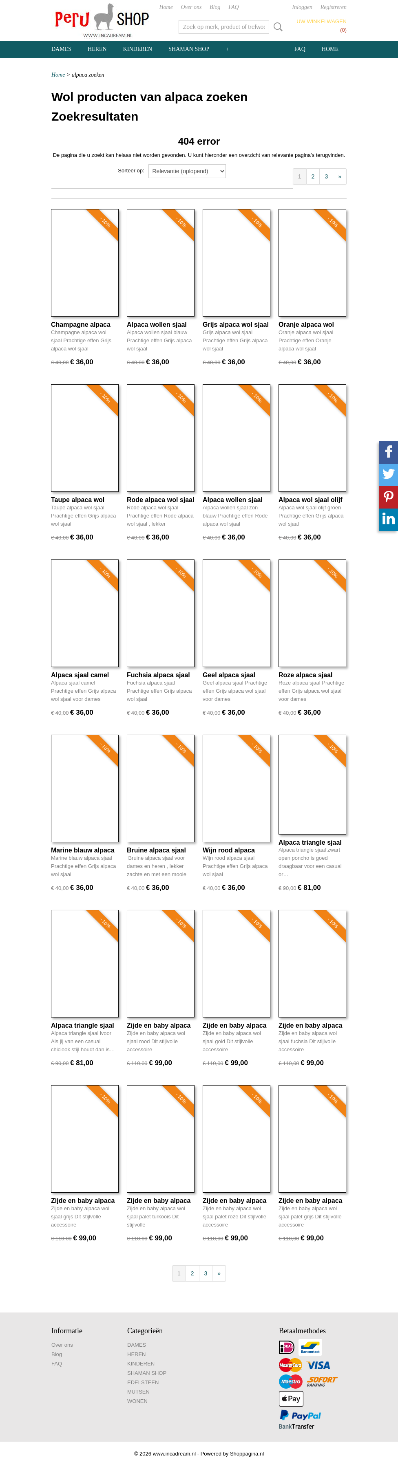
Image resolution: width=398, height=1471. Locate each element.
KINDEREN (138, 49)
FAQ (233, 7)
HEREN (97, 49)
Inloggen (302, 7)
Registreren (334, 7)
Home (165, 7)
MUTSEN (138, 1392)
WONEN (137, 1401)
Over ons (191, 7)
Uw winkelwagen (321, 21)
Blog (215, 7)
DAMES (61, 49)
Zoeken (276, 27)
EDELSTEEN (143, 1382)
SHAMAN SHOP (188, 49)
